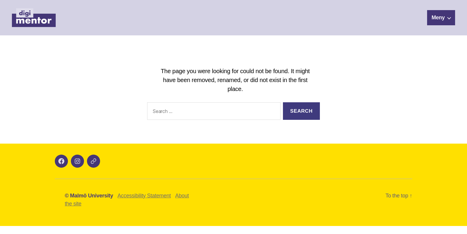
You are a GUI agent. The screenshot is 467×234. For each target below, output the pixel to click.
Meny (438, 21)
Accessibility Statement (144, 204)
